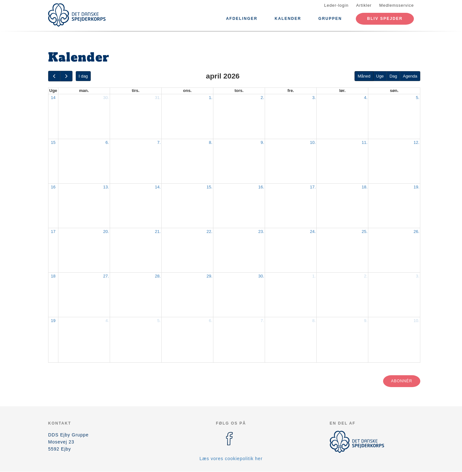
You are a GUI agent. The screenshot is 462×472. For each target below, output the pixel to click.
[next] (66, 76)
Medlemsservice (396, 5)
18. (364, 187)
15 (53, 142)
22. (209, 231)
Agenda (410, 76)
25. (364, 231)
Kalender (288, 18)
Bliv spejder (385, 18)
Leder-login (336, 5)
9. (262, 142)
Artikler (364, 5)
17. (313, 187)
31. (158, 97)
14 (53, 97)
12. (416, 142)
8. (210, 142)
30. (106, 97)
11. (364, 142)
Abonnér (401, 381)
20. (106, 231)
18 (53, 276)
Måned (364, 76)
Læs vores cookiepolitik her (231, 458)
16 (53, 187)
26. (416, 231)
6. (107, 142)
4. (365, 97)
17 (53, 231)
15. (209, 187)
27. (106, 276)
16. (261, 187)
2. (262, 97)
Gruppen (330, 18)
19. (416, 187)
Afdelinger (241, 18)
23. (261, 231)
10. (313, 142)
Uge (380, 76)
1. (210, 97)
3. (314, 97)
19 (53, 320)
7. (159, 142)
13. (106, 187)
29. (209, 276)
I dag (83, 76)
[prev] (54, 76)
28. (158, 276)
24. (313, 231)
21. (158, 231)
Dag (393, 76)
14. (158, 187)
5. (417, 97)
